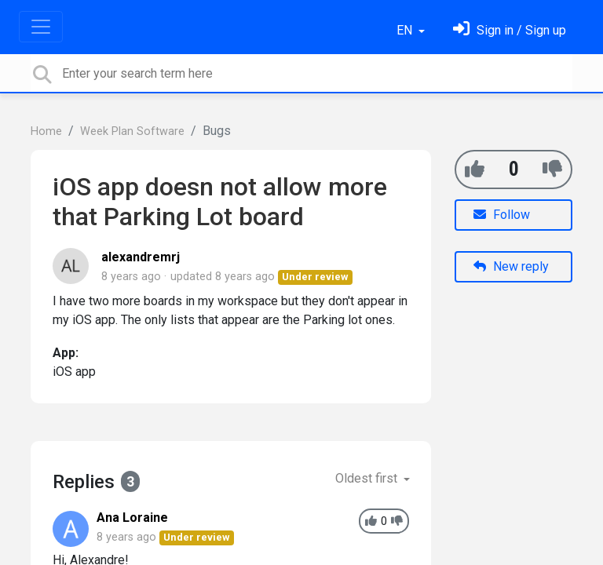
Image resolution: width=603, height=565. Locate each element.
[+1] (474, 169)
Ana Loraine (132, 517)
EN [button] (406, 30)
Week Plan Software (132, 131)
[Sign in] (509, 30)
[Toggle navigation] (41, 26)
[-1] (552, 169)
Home (46, 131)
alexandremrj (140, 257)
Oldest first (367, 478)
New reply (511, 266)
